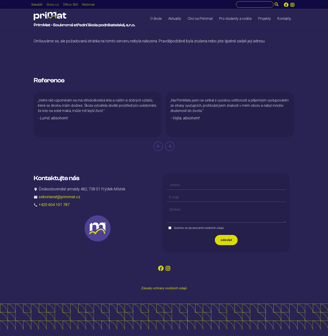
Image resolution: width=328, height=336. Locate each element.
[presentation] (158, 146)
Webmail (88, 5)
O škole (156, 19)
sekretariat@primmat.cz (59, 197)
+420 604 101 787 (54, 204)
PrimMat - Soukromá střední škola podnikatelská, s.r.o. (84, 25)
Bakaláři (37, 5)
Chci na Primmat (200, 19)
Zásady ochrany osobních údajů (164, 288)
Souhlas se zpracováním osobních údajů (199, 228)
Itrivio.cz (53, 5)
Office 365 (70, 5)
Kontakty (284, 19)
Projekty (264, 19)
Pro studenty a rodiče (235, 19)
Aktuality (174, 19)
